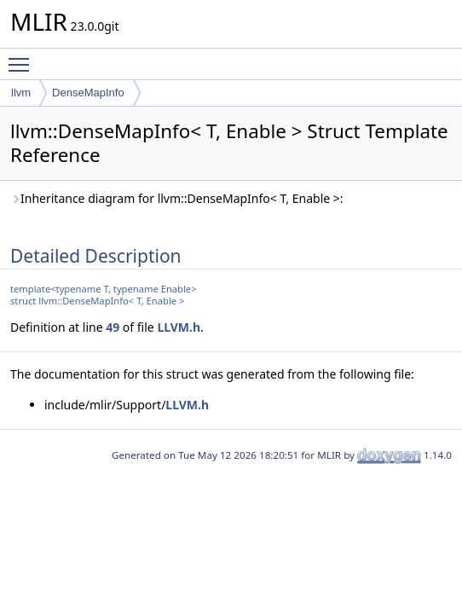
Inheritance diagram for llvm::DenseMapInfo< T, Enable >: (177, 198)
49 (112, 327)
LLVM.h (178, 327)
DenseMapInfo (88, 92)
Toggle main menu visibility (23, 57)
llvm (21, 92)
